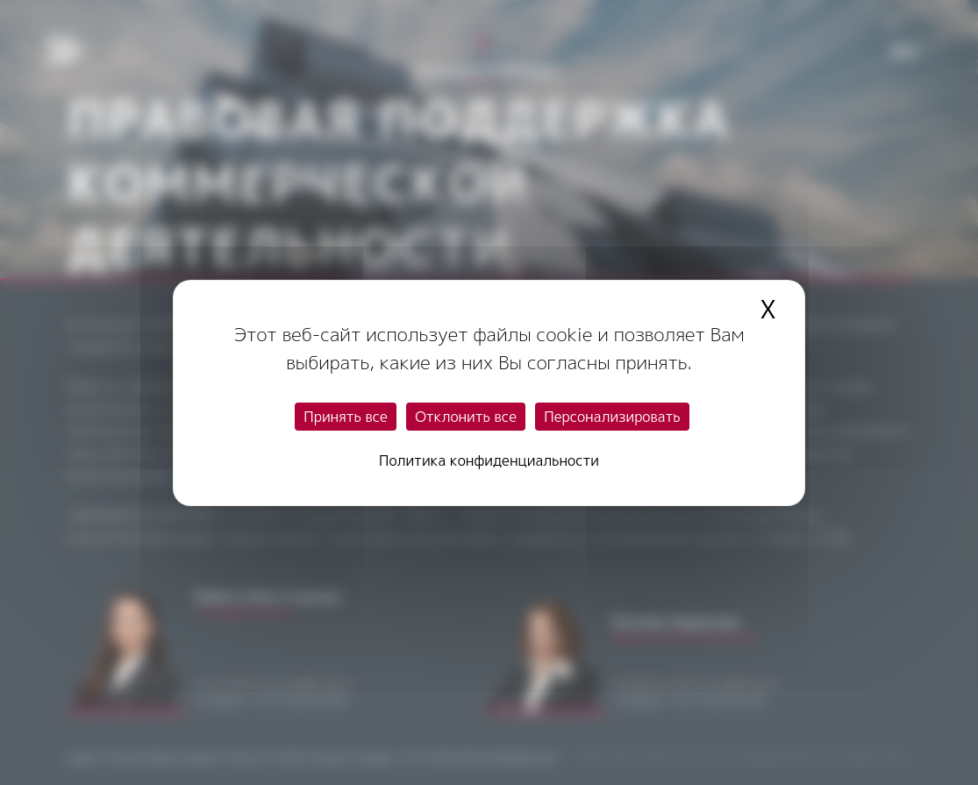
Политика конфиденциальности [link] (489, 460)
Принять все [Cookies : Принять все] (345, 416)
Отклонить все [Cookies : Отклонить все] (466, 416)
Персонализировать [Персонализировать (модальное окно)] (612, 416)
